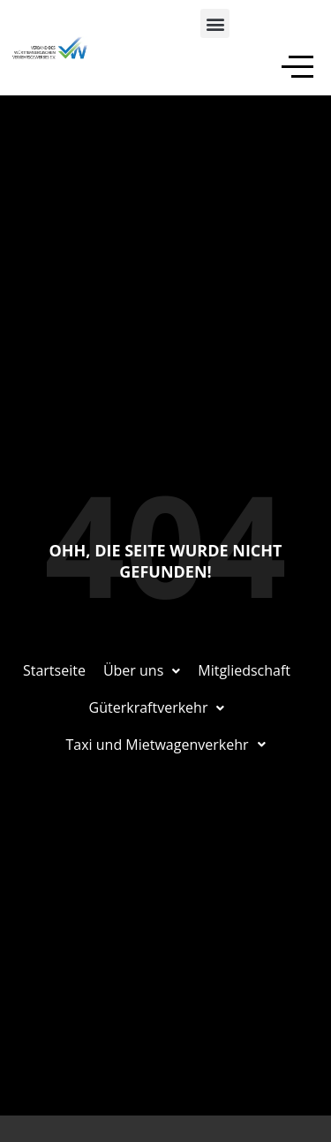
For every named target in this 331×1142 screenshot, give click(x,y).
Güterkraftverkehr (157, 707)
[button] (214, 23)
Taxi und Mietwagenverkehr (166, 744)
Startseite (54, 670)
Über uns (141, 670)
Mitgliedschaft (244, 670)
